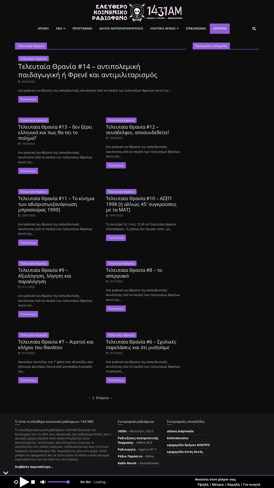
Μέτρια (218, 484)
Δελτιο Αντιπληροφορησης (121, 28)
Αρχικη (43, 28)
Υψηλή (203, 484)
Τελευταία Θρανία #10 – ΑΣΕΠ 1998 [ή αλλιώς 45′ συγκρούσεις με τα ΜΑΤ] (141, 204)
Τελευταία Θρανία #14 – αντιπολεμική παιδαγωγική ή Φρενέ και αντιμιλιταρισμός (87, 70)
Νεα (59, 28)
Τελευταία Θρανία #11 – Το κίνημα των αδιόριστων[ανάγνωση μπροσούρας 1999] (56, 204)
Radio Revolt (127, 463)
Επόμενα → (104, 398)
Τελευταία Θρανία (33, 59)
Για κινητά (251, 484)
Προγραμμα (82, 28)
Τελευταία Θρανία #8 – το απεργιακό (134, 273)
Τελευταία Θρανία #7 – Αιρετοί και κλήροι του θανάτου (56, 344)
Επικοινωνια (196, 28)
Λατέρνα (219, 28)
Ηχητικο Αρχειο (163, 28)
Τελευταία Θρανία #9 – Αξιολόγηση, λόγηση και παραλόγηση (44, 275)
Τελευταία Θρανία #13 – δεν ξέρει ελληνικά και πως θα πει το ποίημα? (55, 132)
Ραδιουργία (127, 449)
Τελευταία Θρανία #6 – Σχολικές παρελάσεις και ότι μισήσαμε (141, 344)
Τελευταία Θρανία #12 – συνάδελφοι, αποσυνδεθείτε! (137, 129)
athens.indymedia (180, 431)
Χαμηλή (233, 484)
